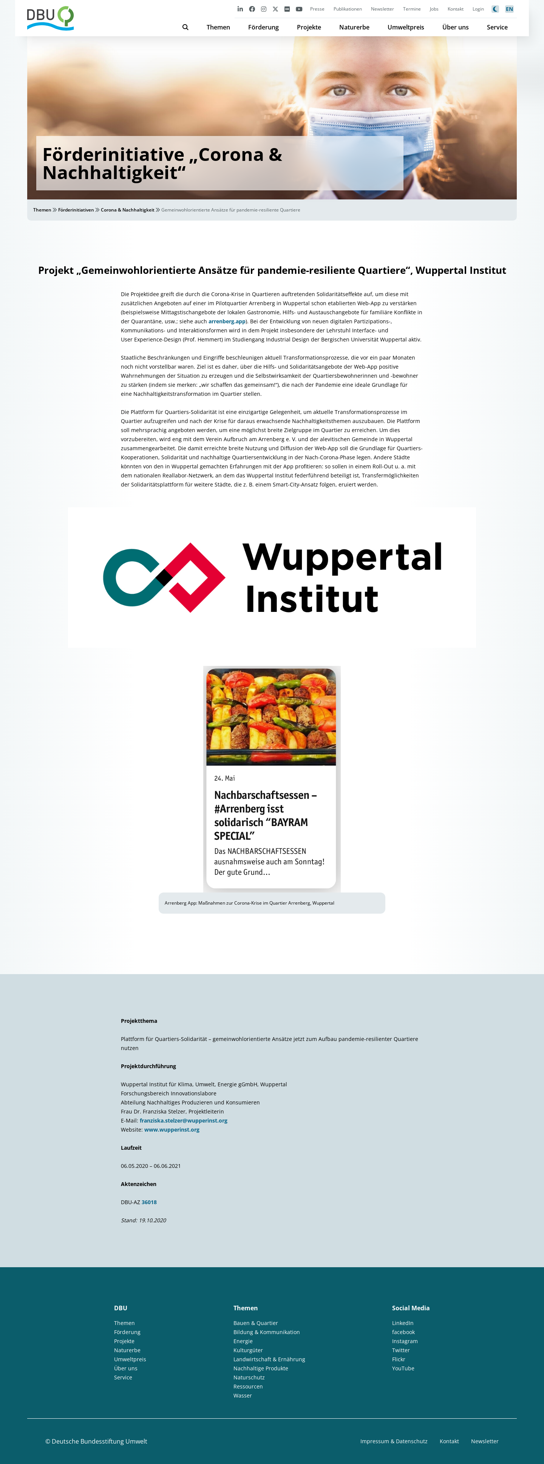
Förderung (263, 27)
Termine (412, 9)
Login (478, 9)
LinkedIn (403, 1323)
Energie (243, 1341)
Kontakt (456, 9)
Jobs (434, 9)
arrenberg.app (227, 321)
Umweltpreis (406, 27)
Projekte (309, 27)
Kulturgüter (248, 1350)
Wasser (242, 1395)
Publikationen (348, 9)
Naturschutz (249, 1377)
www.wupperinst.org (171, 1129)
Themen (218, 27)
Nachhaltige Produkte (260, 1368)
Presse (317, 9)
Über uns (455, 27)
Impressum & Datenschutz (394, 1441)
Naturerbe (354, 27)
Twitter (401, 1350)
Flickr (398, 1359)
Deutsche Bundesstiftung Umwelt (99, 1441)
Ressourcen (248, 1386)
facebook (403, 1332)
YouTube (403, 1368)
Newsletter (382, 9)
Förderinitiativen (76, 210)
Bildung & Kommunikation (266, 1332)
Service (497, 27)
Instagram (405, 1341)
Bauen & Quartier (255, 1323)
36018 (149, 1202)
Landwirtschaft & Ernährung (269, 1359)
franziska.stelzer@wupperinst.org (183, 1120)
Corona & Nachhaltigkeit (128, 210)
